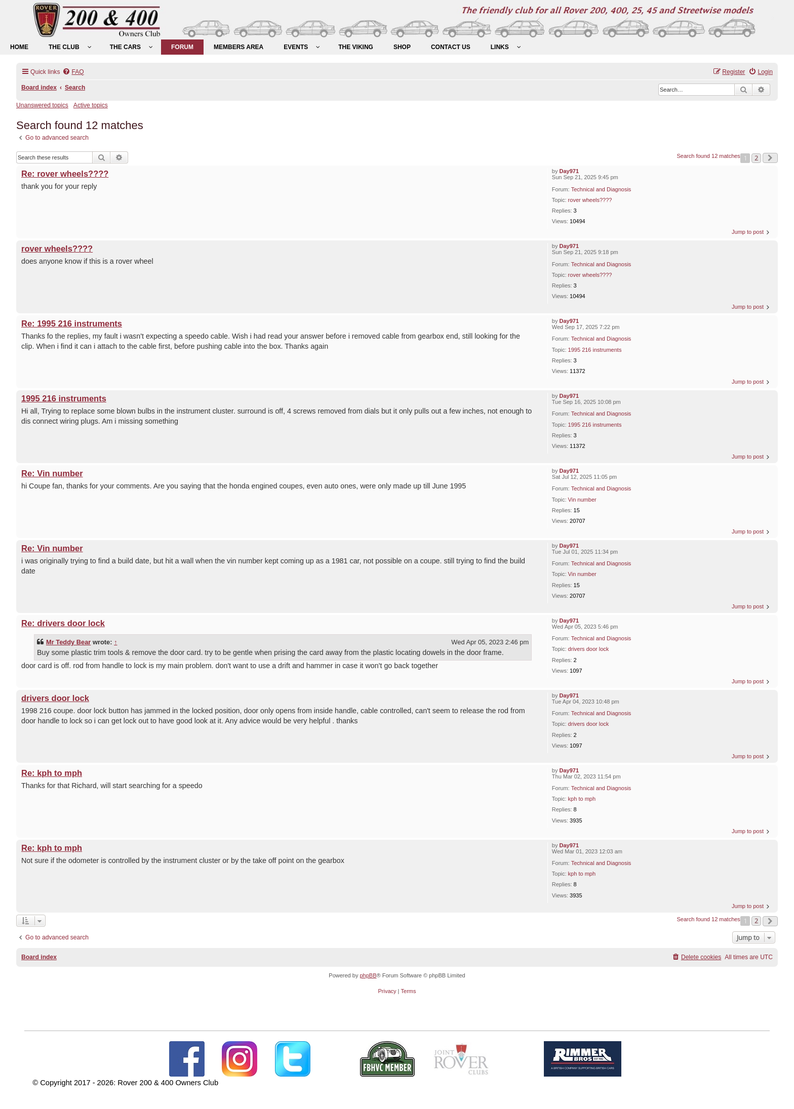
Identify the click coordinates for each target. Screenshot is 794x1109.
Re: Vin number (52, 473)
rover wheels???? (590, 200)
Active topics (90, 105)
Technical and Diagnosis (601, 189)
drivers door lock (588, 649)
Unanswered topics (42, 105)
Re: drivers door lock (63, 623)
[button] (770, 158)
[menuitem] (19, 47)
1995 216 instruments (595, 350)
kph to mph (582, 799)
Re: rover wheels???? (64, 173)
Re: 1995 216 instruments (71, 323)
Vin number (582, 500)
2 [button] (756, 157)
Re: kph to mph (51, 772)
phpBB (368, 975)
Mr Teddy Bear (68, 642)
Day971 (569, 171)
